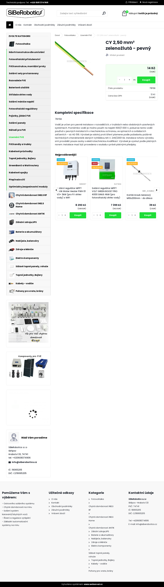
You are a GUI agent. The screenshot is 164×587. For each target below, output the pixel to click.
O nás (18, 24)
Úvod (57, 35)
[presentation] (56, 190)
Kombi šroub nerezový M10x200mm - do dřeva (139, 197)
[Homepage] (9, 25)
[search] (104, 13)
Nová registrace (150, 2)
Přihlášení (133, 2)
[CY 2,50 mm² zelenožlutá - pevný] (76, 60)
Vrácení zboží (85, 24)
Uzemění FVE (86, 35)
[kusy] (124, 79)
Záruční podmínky (66, 24)
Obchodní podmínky (44, 24)
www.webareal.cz (93, 584)
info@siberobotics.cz (24, 462)
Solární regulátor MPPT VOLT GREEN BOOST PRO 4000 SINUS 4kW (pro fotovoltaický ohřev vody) (35, 408)
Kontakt (28, 24)
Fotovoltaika (69, 35)
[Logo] (25, 13)
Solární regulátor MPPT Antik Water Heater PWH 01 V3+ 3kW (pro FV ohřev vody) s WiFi (71, 193)
